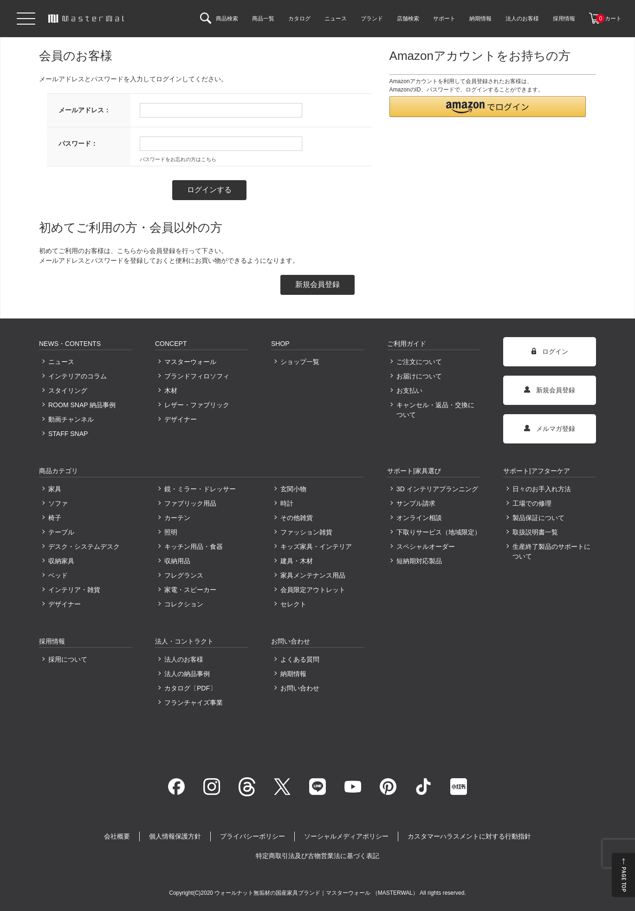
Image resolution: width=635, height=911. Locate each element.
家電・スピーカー (190, 589)
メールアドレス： (84, 110)
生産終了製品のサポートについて (551, 551)
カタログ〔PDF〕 (190, 688)
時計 (286, 503)
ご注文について (419, 361)
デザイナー (180, 419)
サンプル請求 (415, 503)
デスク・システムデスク (84, 546)
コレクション (183, 604)
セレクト (293, 604)
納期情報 (293, 673)
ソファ (58, 503)
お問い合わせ (299, 688)
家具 (54, 489)
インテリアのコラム (77, 376)
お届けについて (419, 376)
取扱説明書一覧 (535, 532)
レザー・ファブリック (196, 405)
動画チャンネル (71, 419)
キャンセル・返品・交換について (435, 409)
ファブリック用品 (190, 503)
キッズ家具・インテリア (316, 546)
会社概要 (117, 836)
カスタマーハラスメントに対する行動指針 (469, 836)
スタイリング (67, 390)
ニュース (61, 361)
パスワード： (77, 143)
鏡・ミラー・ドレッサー (200, 489)
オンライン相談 (419, 517)
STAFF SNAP (68, 433)
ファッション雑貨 (306, 532)
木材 (170, 390)
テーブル (61, 532)
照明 (170, 532)
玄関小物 (293, 489)
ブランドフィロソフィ (196, 376)
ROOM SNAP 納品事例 (82, 405)
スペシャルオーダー (425, 546)
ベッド (58, 575)
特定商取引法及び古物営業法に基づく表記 (317, 855)
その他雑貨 (296, 517)
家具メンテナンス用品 (312, 575)
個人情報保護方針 (175, 836)
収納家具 (61, 561)
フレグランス (183, 575)
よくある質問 (299, 659)
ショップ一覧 (299, 361)
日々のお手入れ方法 (541, 489)
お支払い (409, 390)
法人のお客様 (183, 659)
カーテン (177, 517)
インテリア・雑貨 (74, 589)
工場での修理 (531, 503)
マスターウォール (190, 361)
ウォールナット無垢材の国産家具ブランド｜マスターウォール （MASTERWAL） (317, 893)
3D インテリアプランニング (437, 489)
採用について (67, 659)
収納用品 (177, 561)
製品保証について (538, 517)
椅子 (54, 517)
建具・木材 (296, 561)
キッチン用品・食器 (193, 546)
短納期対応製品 (419, 561)
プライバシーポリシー (252, 836)
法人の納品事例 (187, 673)
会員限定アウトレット (312, 589)
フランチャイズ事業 (193, 702)
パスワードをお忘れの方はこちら (178, 159)
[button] (487, 106)
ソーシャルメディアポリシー (346, 836)
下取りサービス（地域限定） (438, 532)
